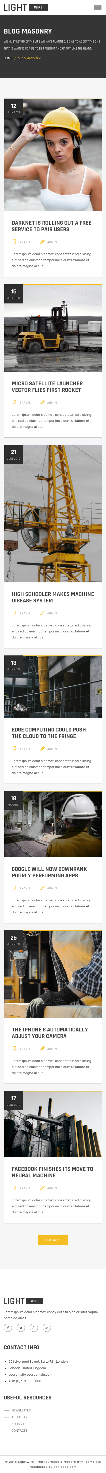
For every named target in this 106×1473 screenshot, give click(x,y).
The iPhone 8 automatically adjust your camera (50, 1033)
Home (8, 58)
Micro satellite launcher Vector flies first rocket (47, 387)
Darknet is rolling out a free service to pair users (52, 226)
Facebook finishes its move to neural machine (52, 1172)
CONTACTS (20, 1430)
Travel (25, 242)
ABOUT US (19, 1417)
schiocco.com (65, 1466)
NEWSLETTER (21, 1410)
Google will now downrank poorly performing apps (49, 872)
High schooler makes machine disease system (53, 597)
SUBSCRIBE (20, 1424)
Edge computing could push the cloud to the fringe (49, 733)
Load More (53, 1240)
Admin (52, 242)
